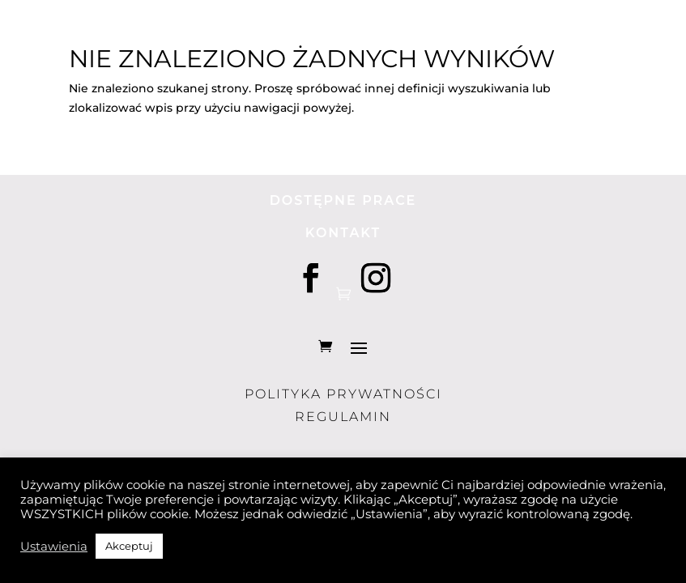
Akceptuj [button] (129, 545)
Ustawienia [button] (53, 546)
